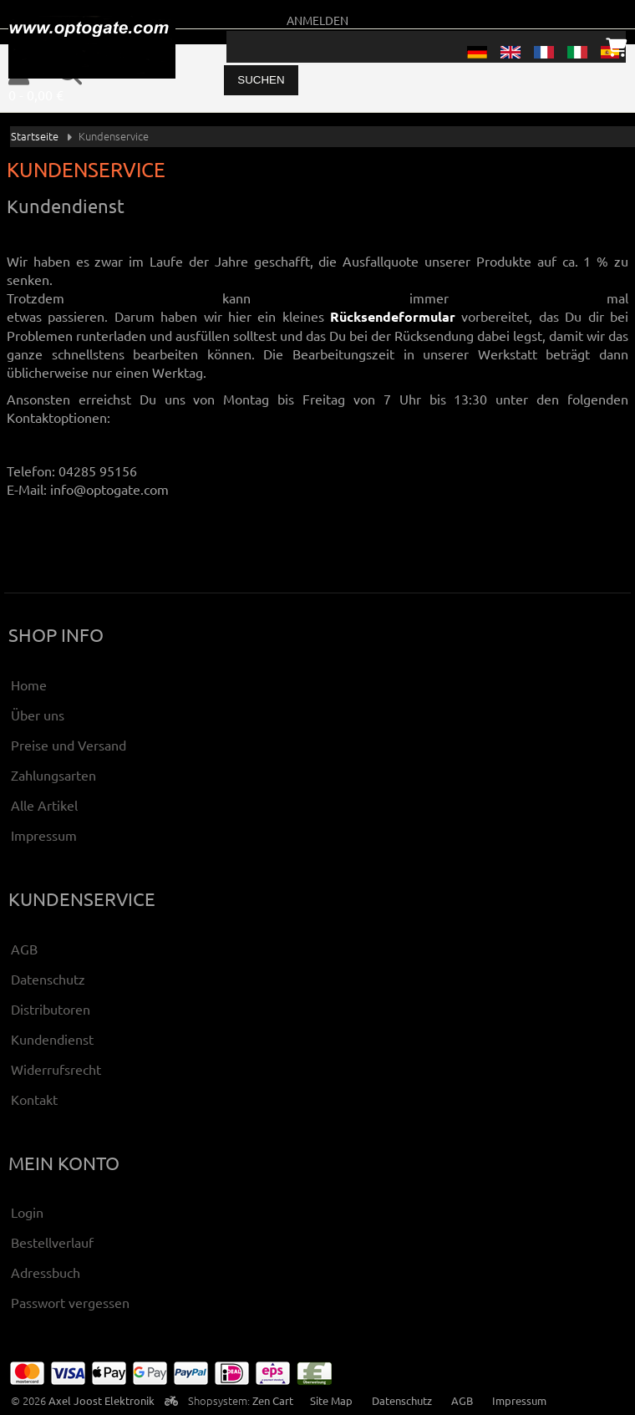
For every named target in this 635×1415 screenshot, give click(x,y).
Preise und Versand (68, 744)
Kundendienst (52, 1039)
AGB (24, 948)
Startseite (34, 136)
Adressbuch (45, 1272)
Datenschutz (48, 978)
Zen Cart (272, 1400)
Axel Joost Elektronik (101, 1400)
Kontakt (34, 1099)
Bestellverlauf (52, 1242)
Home (29, 684)
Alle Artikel (44, 805)
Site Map (331, 1400)
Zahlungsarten (53, 774)
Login (27, 1212)
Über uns (37, 714)
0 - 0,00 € (36, 94)
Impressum (44, 835)
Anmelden (317, 20)
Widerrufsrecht (56, 1069)
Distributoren (50, 1008)
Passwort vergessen (70, 1302)
